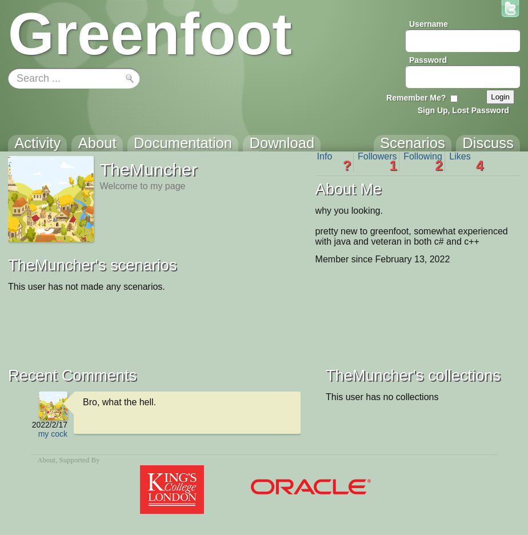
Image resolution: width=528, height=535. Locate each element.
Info (334, 161)
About (46, 460)
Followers (377, 161)
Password (428, 60)
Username (428, 24)
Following (423, 161)
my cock (52, 433)
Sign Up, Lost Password (463, 110)
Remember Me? (416, 97)
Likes (466, 161)
